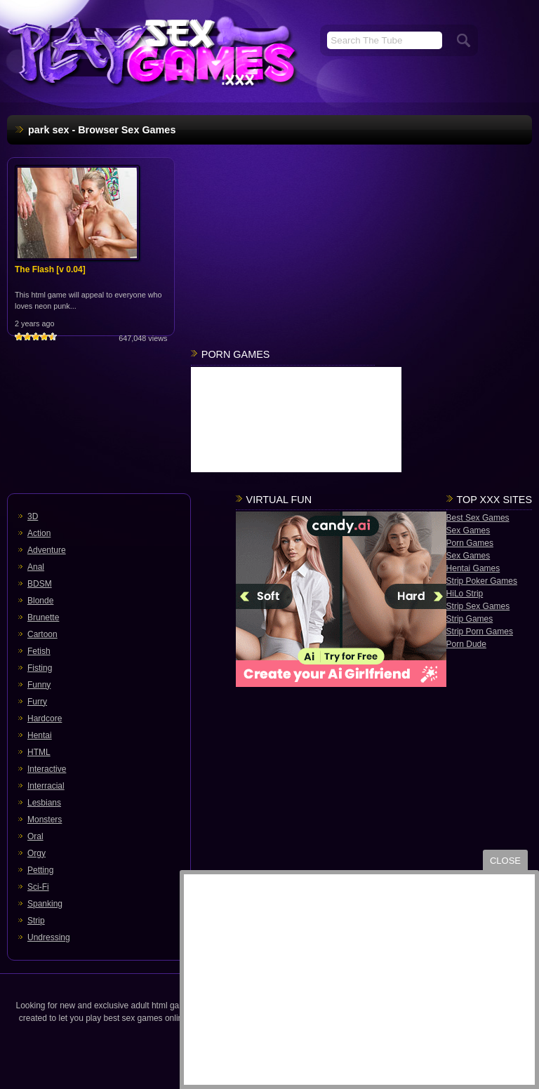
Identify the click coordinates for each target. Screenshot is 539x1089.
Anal (35, 567)
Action (39, 533)
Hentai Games (473, 568)
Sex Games (468, 530)
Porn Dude (466, 644)
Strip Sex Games (478, 606)
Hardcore (44, 718)
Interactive (46, 769)
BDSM (39, 584)
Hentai (39, 735)
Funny (39, 685)
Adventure (46, 550)
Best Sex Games (478, 518)
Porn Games (469, 543)
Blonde (40, 601)
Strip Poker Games (481, 581)
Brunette (43, 617)
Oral (35, 836)
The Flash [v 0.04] (50, 269)
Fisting (39, 668)
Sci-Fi (38, 887)
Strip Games (469, 619)
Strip (36, 921)
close (505, 860)
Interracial (46, 786)
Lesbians (44, 803)
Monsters (44, 819)
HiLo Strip (465, 594)
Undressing (48, 937)
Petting (40, 870)
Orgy (36, 853)
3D (32, 516)
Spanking (44, 904)
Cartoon (42, 634)
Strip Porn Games (479, 631)
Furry (37, 702)
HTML (39, 752)
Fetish (39, 651)
